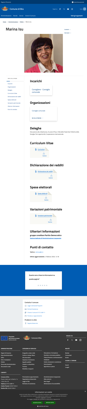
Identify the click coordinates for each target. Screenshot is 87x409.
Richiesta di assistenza (28, 384)
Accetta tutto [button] (37, 402)
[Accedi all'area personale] (78, 2)
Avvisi (67, 357)
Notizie (67, 353)
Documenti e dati (5, 366)
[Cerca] (84, 9)
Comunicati (68, 355)
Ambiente (46, 360)
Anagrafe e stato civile (28, 353)
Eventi (67, 365)
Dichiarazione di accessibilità (52, 384)
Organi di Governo (6, 353)
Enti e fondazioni (5, 360)
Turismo (24, 366)
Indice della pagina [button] (12, 78)
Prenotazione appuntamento (30, 377)
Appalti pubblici (26, 362)
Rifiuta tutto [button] (50, 402)
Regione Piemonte (6, 2)
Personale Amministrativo (8, 364)
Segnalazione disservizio (29, 379)
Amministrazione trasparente (52, 377)
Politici (22, 22)
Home (4, 22)
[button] (43, 406)
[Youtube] (65, 9)
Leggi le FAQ (25, 381)
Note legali (47, 381)
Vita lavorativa (26, 357)
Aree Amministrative (6, 355)
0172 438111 (39, 252)
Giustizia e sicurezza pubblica (52, 355)
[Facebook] (57, 9)
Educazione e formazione (51, 353)
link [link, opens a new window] (59, 399)
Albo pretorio (47, 379)
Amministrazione (13, 22)
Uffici (2, 357)
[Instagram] (69, 9)
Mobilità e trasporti (27, 369)
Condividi (67, 30)
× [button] (85, 391)
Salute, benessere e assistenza (52, 362)
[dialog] (43, 399)
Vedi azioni (68, 33)
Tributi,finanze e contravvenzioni (53, 357)
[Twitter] (61, 9)
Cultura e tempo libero (28, 355)
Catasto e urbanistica (28, 364)
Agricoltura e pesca (49, 366)
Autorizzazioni (48, 364)
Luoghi (67, 367)
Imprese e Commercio (28, 360)
